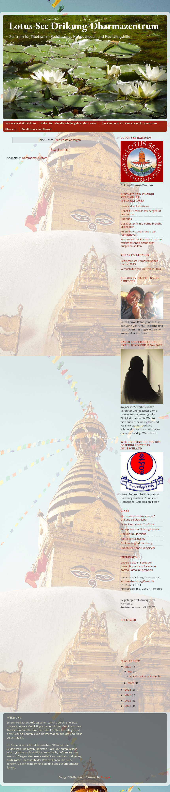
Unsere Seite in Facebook (136, 562)
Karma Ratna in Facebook (137, 570)
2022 (128, 700)
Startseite (59, 149)
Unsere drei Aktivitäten (21, 123)
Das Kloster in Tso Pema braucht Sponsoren (129, 123)
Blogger (106, 777)
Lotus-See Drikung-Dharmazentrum (84, 25)
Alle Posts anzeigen (68, 140)
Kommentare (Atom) (35, 158)
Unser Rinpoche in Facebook (138, 566)
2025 (128, 667)
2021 (128, 706)
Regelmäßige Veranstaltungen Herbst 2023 (139, 262)
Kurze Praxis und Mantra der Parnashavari (138, 233)
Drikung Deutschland (133, 534)
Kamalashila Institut (133, 538)
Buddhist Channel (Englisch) (138, 548)
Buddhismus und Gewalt (37, 129)
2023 (128, 695)
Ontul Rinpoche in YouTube (137, 524)
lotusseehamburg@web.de (137, 581)
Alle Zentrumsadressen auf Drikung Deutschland (138, 518)
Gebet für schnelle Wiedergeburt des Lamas (69, 123)
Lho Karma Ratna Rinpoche (144, 676)
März (131, 683)
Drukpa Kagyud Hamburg (136, 543)
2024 (128, 689)
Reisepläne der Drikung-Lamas (140, 529)
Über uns (11, 129)
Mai (130, 671)
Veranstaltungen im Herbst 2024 (141, 269)
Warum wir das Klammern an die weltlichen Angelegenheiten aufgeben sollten (141, 243)
